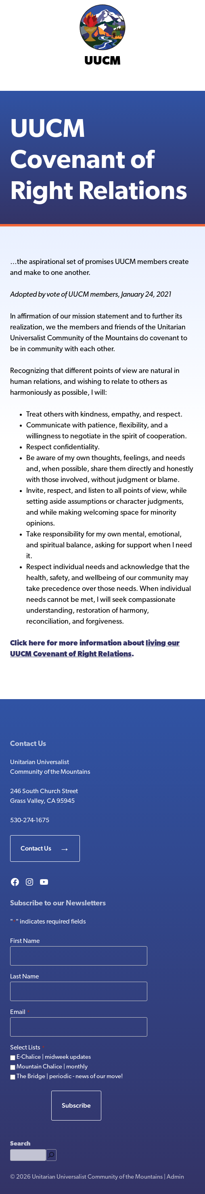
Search (20, 1144)
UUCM (102, 61)
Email (19, 1013)
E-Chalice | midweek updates (54, 1057)
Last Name (24, 977)
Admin (175, 1177)
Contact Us (36, 848)
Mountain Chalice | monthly (52, 1067)
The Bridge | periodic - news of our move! (70, 1077)
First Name (25, 941)
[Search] (51, 1155)
